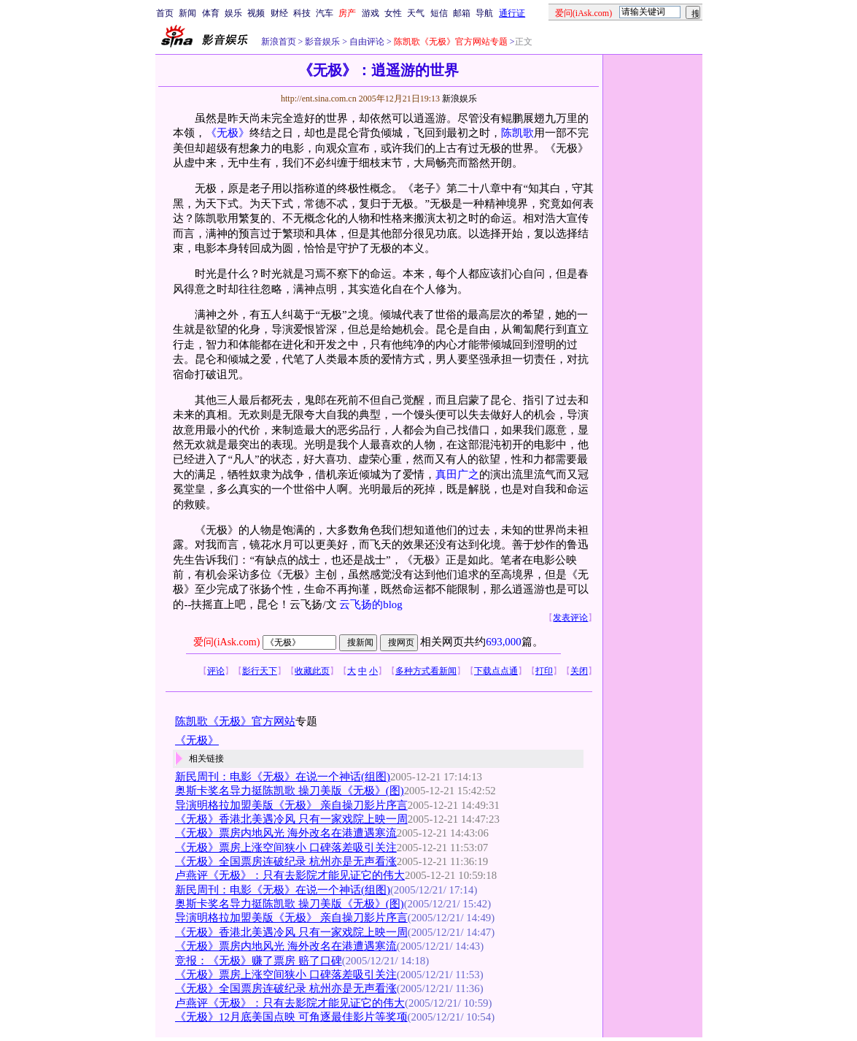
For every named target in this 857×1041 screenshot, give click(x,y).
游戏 (370, 13)
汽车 (324, 13)
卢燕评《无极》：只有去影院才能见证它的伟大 (290, 875)
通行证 (512, 13)
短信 (439, 13)
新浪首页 (278, 42)
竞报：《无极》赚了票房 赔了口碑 (258, 961)
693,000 (503, 642)
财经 (279, 13)
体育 (211, 13)
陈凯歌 (517, 133)
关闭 (579, 671)
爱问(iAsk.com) (226, 642)
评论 (216, 671)
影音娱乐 (322, 42)
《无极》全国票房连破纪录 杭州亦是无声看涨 (286, 861)
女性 (393, 13)
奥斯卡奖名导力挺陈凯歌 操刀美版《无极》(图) (289, 790)
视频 (256, 13)
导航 (484, 13)
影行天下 (259, 671)
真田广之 (457, 474)
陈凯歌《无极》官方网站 (235, 721)
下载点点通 (496, 671)
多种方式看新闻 (426, 671)
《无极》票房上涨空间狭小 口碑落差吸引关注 (286, 847)
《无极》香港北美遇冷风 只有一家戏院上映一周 (291, 819)
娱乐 (233, 13)
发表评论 (570, 617)
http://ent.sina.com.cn (320, 98)
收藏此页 (312, 671)
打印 (544, 671)
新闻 (187, 13)
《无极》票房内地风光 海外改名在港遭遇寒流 (286, 833)
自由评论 (365, 42)
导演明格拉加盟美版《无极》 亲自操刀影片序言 (291, 805)
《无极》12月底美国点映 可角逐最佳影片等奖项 (291, 1017)
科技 (302, 13)
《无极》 (227, 133)
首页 (165, 13)
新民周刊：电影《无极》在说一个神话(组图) (282, 777)
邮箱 (461, 13)
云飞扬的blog (370, 604)
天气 (415, 13)
